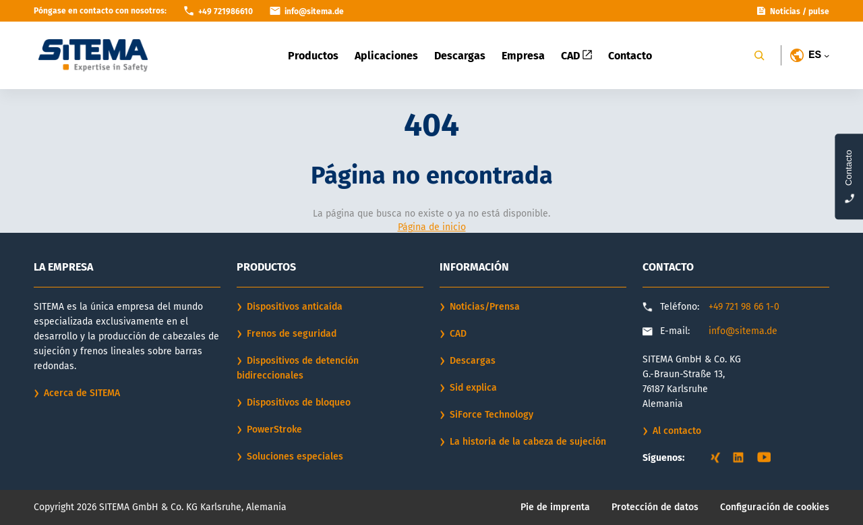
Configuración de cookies (774, 507)
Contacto (630, 55)
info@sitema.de (743, 331)
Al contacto (677, 431)
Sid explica (473, 387)
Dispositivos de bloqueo (299, 402)
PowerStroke (274, 429)
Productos (313, 55)
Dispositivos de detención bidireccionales (298, 368)
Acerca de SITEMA (82, 393)
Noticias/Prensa (485, 306)
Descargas (459, 55)
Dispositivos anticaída (295, 306)
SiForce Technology (491, 414)
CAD (576, 55)
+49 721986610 (225, 11)
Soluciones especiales (295, 456)
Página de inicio (432, 227)
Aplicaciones (386, 55)
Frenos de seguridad (291, 333)
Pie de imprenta (555, 507)
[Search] (759, 55)
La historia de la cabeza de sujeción (528, 441)
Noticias (785, 11)
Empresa (523, 55)
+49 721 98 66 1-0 (744, 306)
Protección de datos (655, 507)
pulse (818, 11)
